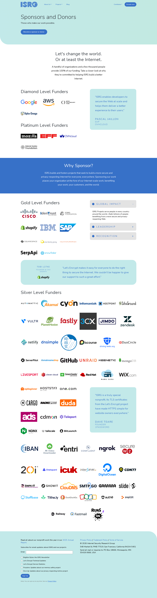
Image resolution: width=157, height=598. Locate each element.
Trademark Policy (100, 540)
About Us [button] (47, 4)
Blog (67, 4)
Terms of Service (116, 540)
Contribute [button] (117, 4)
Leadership (104, 226)
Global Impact (106, 204)
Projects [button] (58, 4)
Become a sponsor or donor (33, 32)
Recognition (105, 236)
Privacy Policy (86, 540)
